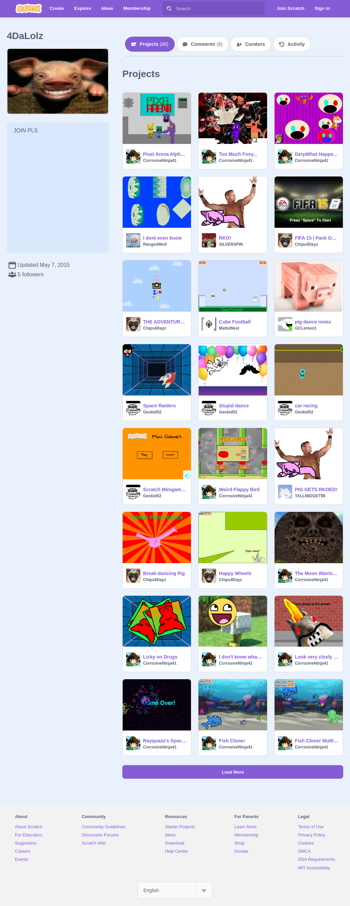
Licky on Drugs (160, 657)
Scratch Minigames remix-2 (165, 489)
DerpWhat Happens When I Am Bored (317, 154)
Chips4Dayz (306, 244)
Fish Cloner (232, 740)
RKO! (225, 238)
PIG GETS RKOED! (316, 489)
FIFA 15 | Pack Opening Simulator (317, 238)
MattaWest (229, 328)
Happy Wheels (235, 573)
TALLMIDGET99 (310, 496)
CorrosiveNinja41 (160, 160)
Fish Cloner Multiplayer (317, 740)
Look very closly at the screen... (317, 657)
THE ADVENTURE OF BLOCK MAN (165, 322)
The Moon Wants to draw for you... (317, 573)
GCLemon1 (306, 328)
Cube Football (234, 322)
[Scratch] (28, 8)
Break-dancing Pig (164, 573)
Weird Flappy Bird (239, 489)
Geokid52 (152, 412)
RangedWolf (155, 244)
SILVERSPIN (231, 244)
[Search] (169, 8)
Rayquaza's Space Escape (165, 740)
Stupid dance (234, 405)
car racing (306, 405)
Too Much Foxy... (238, 154)
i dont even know (162, 238)
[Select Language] (175, 890)
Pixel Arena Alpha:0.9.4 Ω (165, 154)
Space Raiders (159, 405)
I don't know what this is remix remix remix (241, 657)
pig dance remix (313, 322)
